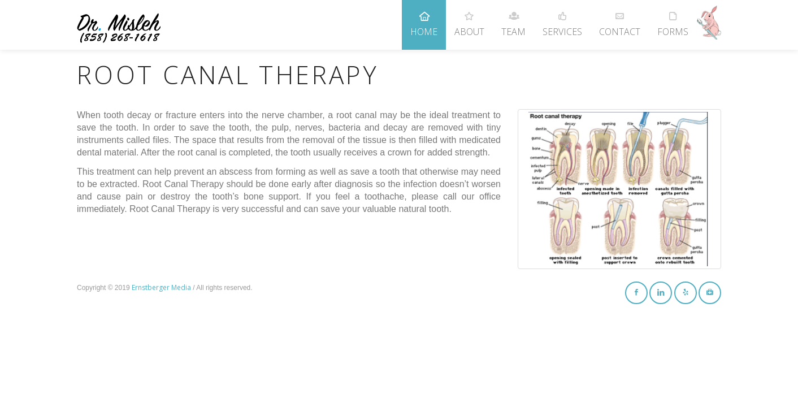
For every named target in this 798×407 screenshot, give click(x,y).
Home (423, 19)
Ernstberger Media (161, 287)
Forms (672, 19)
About (469, 19)
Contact (619, 19)
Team (513, 19)
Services (562, 19)
